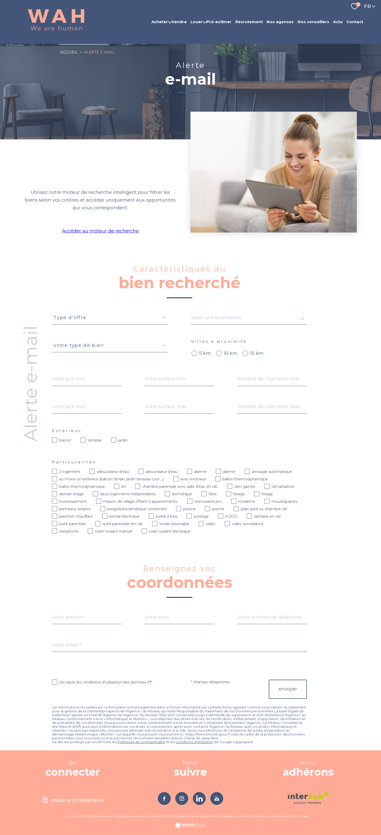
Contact (355, 21)
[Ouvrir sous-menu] (170, 22)
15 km (256, 353)
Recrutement (249, 21)
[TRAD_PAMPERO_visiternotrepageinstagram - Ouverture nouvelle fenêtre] (181, 798)
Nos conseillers (313, 21)
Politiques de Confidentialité (141, 742)
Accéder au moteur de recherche (99, 231)
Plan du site (196, 816)
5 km (205, 353)
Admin (242, 816)
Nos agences (280, 21)
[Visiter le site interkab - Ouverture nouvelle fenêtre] (308, 798)
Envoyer (288, 689)
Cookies (303, 816)
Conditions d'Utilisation (194, 742)
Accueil (69, 52)
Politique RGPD (283, 816)
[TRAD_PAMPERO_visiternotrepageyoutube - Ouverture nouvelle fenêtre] (216, 798)
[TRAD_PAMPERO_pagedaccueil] (56, 30)
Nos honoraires (174, 816)
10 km (230, 353)
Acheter (159, 21)
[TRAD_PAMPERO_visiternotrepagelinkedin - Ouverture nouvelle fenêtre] (199, 798)
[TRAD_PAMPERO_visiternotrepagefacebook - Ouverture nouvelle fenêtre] (164, 798)
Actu (338, 21)
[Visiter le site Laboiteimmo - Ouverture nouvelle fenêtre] (190, 826)
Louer (196, 21)
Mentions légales (221, 816)
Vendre (179, 21)
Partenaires (258, 816)
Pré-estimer (218, 21)
